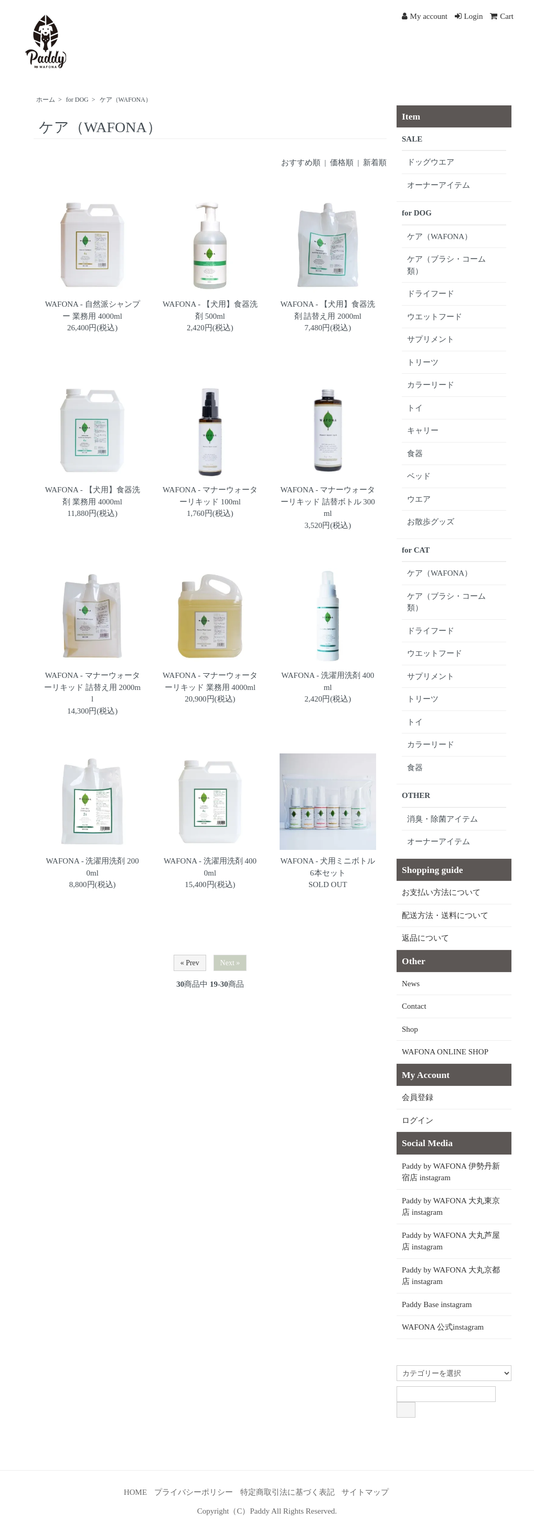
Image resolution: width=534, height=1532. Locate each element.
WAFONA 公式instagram (443, 1327)
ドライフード (430, 293)
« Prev (189, 963)
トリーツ (423, 362)
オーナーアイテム (438, 185)
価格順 (342, 162)
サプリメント (430, 339)
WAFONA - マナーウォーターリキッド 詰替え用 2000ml (92, 687)
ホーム (45, 99)
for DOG (77, 99)
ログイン (417, 1120)
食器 (415, 453)
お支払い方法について (441, 892)
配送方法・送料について (445, 915)
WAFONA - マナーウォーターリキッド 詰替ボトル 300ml (327, 501)
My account (424, 16)
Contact (414, 1006)
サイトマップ (365, 1492)
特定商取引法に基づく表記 (287, 1492)
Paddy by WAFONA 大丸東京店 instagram (451, 1206)
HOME (135, 1492)
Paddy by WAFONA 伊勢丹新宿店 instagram (451, 1172)
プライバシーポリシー (193, 1492)
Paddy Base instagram (437, 1304)
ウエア (419, 499)
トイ (415, 408)
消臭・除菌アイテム (442, 819)
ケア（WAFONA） (126, 99)
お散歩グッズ (430, 521)
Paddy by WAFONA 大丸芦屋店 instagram (451, 1241)
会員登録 (417, 1097)
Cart (502, 16)
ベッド (419, 476)
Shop (410, 1029)
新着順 (375, 162)
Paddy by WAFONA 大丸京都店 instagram (451, 1276)
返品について (425, 938)
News (411, 983)
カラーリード (430, 385)
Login (469, 16)
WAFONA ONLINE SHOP (445, 1052)
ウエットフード (434, 316)
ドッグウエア (430, 162)
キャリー (423, 430)
